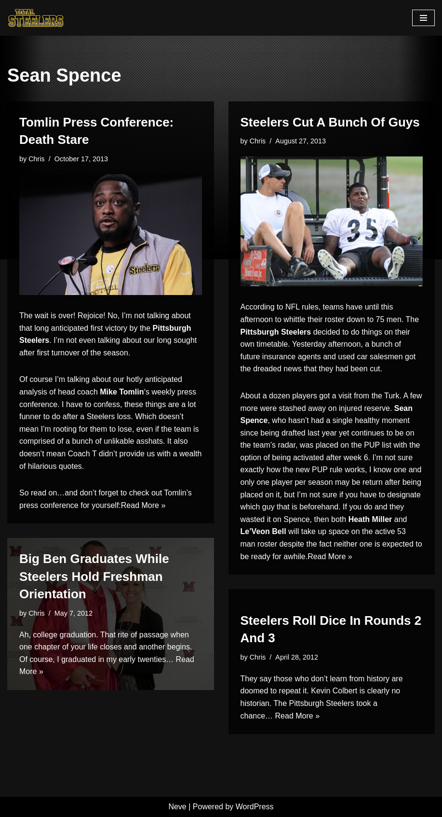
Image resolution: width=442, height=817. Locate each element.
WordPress (255, 807)
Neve (177, 807)
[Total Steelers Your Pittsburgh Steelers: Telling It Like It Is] (36, 18)
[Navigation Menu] (423, 18)
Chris (36, 159)
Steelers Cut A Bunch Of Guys (330, 122)
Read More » (143, 505)
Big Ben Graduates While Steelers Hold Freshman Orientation (94, 576)
